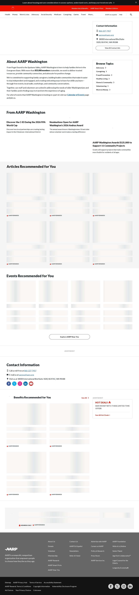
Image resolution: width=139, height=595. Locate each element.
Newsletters (74, 551)
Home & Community (104, 82)
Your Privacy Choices (23, 590)
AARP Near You (54, 570)
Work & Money (102, 90)
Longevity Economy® (121, 568)
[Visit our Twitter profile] (14, 383)
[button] (126, 10)
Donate (50, 546)
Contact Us (74, 541)
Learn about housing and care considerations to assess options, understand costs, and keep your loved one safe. (67, 3)
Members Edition (112, 8)
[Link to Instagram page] (20, 383)
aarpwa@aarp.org (106, 35)
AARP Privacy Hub (20, 582)
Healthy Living (102, 79)
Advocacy (100, 68)
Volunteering (101, 86)
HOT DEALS (101, 402)
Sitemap (8, 582)
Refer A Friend (75, 556)
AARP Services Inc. (98, 560)
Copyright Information (41, 586)
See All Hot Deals (102, 415)
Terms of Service (35, 582)
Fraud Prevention (103, 75)
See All (84, 398)
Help (120, 14)
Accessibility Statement (52, 582)
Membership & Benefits (80, 8)
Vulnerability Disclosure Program (64, 586)
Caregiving (100, 71)
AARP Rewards (53, 560)
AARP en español (111, 15)
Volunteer (51, 551)
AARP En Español (76, 546)
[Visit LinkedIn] (130, 586)
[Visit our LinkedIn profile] (25, 383)
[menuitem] (7, 15)
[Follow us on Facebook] (9, 383)
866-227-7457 (105, 31)
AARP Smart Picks (96, 8)
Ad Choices (9, 590)
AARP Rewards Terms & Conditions (18, 586)
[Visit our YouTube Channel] (31, 383)
